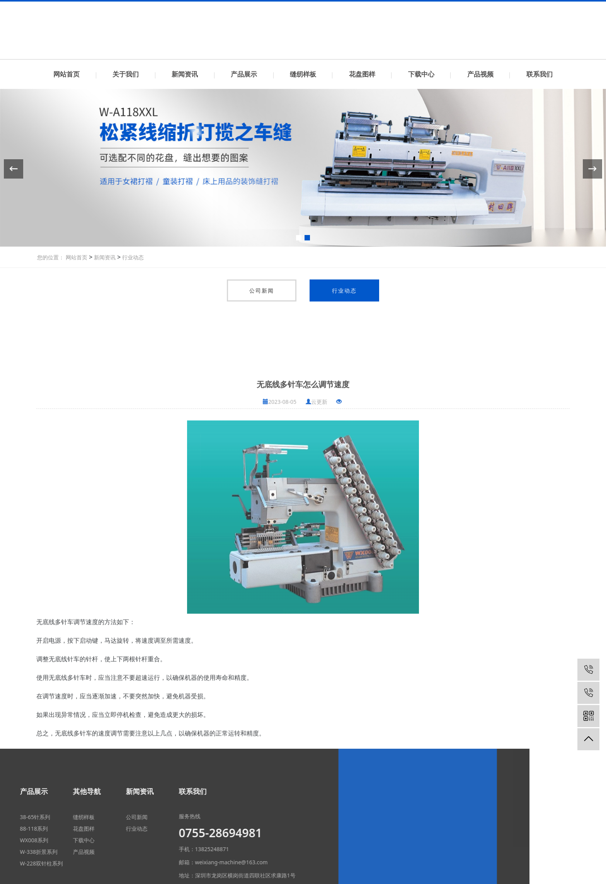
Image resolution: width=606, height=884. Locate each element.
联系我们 (511, 7)
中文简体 (537, 7)
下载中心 (421, 74)
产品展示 (244, 74)
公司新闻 (261, 290)
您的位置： (50, 257)
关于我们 (125, 74)
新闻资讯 (185, 74)
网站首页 (66, 74)
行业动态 (132, 257)
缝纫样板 (303, 74)
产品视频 (480, 74)
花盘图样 (362, 74)
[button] (298, 237)
